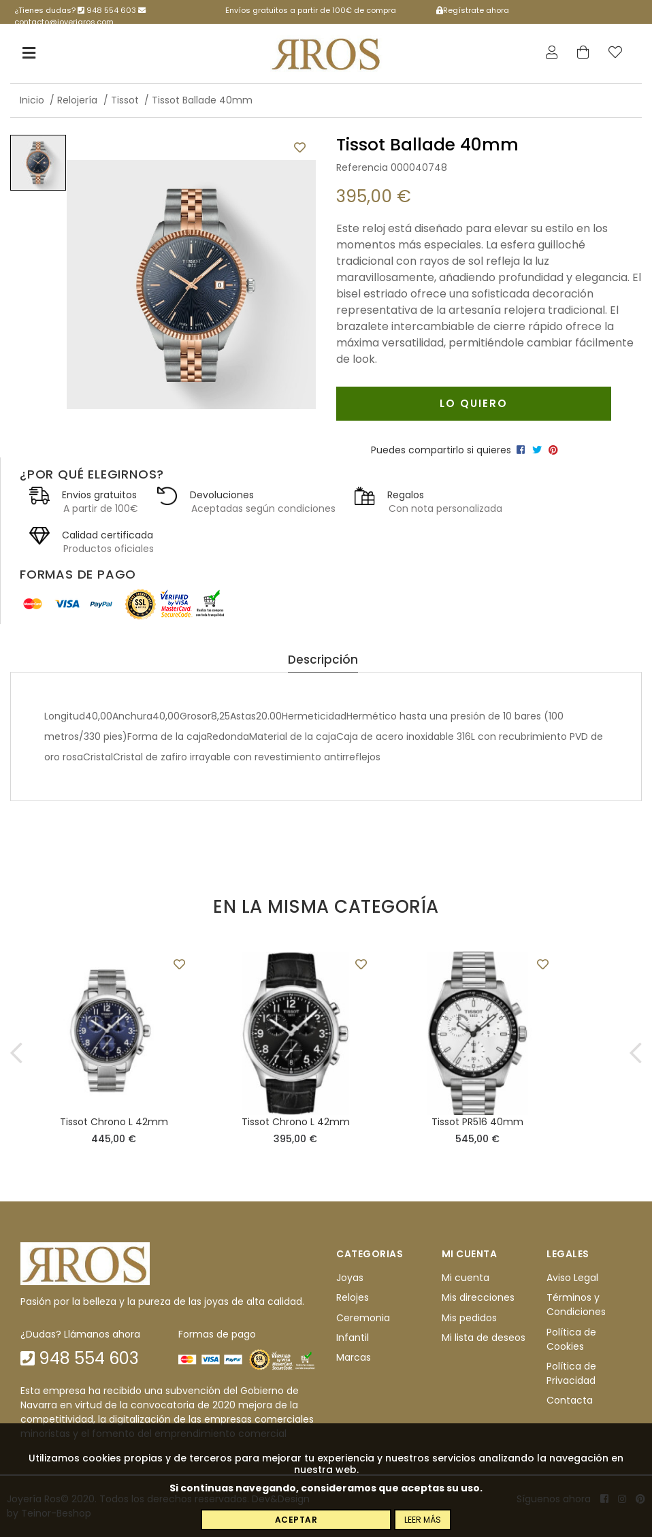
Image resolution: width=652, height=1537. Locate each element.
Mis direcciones (478, 1297)
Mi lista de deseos (483, 1337)
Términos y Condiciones (576, 1304)
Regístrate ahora (472, 10)
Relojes (352, 1297)
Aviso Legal (572, 1277)
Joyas (349, 1277)
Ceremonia (363, 1318)
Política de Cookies (571, 1339)
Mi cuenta (465, 1277)
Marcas (353, 1357)
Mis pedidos (469, 1318)
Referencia (362, 167)
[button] (16, 1052)
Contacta (570, 1400)
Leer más (422, 1519)
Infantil (352, 1337)
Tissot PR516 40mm (477, 1122)
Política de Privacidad (571, 1373)
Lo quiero (474, 403)
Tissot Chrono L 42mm (114, 1122)
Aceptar (296, 1519)
